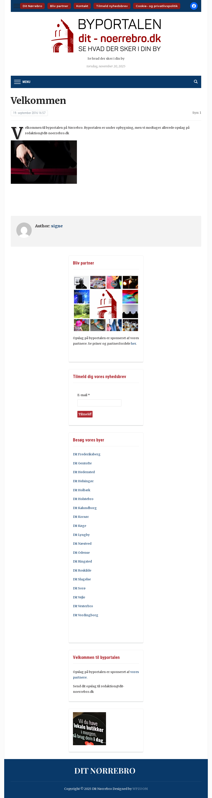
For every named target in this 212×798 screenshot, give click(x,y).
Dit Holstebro (83, 499)
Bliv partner (59, 6)
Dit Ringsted (82, 561)
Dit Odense (81, 553)
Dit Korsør (81, 517)
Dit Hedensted (84, 472)
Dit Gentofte (82, 463)
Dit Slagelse (82, 579)
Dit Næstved (82, 544)
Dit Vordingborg (85, 615)
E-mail (83, 395)
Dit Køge (79, 526)
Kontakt (82, 6)
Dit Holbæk (81, 490)
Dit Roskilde (82, 570)
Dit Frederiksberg (86, 454)
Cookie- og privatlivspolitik (157, 6)
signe (57, 225)
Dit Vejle (79, 597)
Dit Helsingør (83, 481)
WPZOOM (140, 789)
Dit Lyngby (81, 535)
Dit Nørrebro (32, 6)
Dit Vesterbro (83, 606)
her (133, 344)
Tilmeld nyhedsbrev (112, 6)
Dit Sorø (79, 588)
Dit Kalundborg (85, 508)
